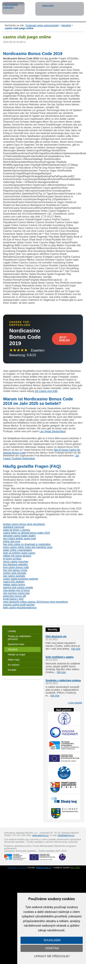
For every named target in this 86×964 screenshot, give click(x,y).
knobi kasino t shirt (13, 598)
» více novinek (75, 702)
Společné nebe (16, 644)
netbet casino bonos (14, 584)
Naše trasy (13, 659)
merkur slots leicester (14, 573)
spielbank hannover (13, 527)
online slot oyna (11, 541)
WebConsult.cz (43, 867)
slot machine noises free (16, 593)
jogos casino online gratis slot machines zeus (27, 547)
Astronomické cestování (13, 8)
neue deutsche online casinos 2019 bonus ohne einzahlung (35, 601)
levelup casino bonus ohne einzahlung (24, 524)
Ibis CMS (75, 867)
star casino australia (14, 575)
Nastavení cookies (17, 867)
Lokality (12, 631)
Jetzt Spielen (64, 339)
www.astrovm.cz (40, 835)
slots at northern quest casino (19, 553)
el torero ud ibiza (12, 558)
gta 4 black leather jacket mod (19, 538)
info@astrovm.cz (65, 835)
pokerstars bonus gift (14, 596)
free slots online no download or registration (27, 544)
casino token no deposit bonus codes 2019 (26, 532)
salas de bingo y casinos (16, 530)
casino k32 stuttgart (13, 581)
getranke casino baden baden (19, 535)
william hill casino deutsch (17, 555)
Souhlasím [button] (52, 940)
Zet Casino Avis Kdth (46, 391)
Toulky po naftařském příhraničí (19, 638)
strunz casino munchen (15, 561)
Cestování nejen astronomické (41, 25)
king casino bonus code (16, 567)
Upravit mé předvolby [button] (52, 956)
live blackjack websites (15, 564)
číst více (75, 648)
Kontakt (12, 670)
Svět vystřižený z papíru (60, 657)
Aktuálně (66, 25)
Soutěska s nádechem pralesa (63, 680)
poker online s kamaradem (17, 550)
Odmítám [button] (52, 948)
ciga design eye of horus (16, 590)
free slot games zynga (15, 570)
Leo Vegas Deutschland (53, 431)
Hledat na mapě (16, 654)
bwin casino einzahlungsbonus (20, 607)
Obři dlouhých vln (56, 636)
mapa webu (48, 5)
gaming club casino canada (18, 587)
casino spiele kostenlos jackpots (20, 578)
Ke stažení (13, 664)
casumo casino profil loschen (19, 604)
